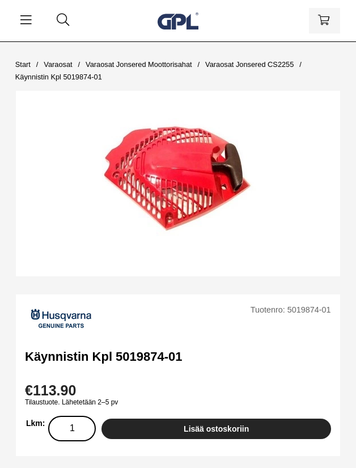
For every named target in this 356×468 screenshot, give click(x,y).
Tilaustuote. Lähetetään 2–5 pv (71, 402)
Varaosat (58, 64)
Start (23, 64)
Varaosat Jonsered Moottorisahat (139, 64)
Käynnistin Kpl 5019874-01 (58, 77)
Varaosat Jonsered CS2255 (249, 64)
